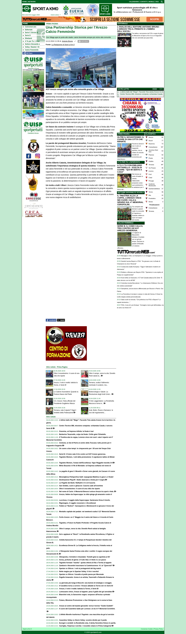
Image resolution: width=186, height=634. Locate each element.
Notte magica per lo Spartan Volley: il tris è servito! (79, 571)
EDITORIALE (123, 24)
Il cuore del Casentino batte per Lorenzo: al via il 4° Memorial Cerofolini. (87, 609)
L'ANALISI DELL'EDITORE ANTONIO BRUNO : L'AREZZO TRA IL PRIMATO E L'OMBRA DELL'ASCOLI (138, 29)
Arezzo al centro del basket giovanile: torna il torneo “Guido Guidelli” (86, 606)
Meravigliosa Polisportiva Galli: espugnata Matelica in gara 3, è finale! (86, 477)
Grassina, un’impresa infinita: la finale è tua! (76, 431)
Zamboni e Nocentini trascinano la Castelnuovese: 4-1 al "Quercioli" (85, 566)
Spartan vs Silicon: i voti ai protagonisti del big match (80, 568)
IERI (161, 89)
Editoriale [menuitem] (27, 30)
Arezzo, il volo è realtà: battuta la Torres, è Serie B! (79, 589)
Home (25, 24)
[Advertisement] (140, 68)
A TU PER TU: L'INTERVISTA (129, 162)
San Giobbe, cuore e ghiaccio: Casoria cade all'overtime (81, 486)
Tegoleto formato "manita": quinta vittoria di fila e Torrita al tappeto (85, 563)
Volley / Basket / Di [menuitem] (31, 47)
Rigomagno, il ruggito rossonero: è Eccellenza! (77, 503)
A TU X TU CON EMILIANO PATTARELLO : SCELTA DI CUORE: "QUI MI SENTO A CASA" (129, 168)
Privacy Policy (158, 629)
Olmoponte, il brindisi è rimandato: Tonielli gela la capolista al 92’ (84, 557)
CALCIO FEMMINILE (125, 223)
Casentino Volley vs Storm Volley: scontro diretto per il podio (83, 620)
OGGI (154, 89)
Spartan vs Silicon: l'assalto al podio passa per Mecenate (81, 574)
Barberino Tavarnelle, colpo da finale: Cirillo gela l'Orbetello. (82, 434)
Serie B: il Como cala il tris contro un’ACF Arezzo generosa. (82, 454)
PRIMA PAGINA (124, 134)
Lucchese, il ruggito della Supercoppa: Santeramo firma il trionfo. (84, 500)
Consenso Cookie (147, 629)
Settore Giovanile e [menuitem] (31, 44)
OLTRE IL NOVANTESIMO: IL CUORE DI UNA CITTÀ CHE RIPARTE (130, 139)
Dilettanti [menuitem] (27, 38)
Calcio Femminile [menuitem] (30, 50)
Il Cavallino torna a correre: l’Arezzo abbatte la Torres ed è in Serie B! (86, 586)
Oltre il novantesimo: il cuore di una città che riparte (79, 489)
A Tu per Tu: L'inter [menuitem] (31, 41)
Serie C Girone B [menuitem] (30, 33)
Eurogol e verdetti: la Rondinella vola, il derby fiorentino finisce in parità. (87, 623)
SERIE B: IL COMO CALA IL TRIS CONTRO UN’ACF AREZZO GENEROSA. (130, 228)
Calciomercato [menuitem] (29, 27)
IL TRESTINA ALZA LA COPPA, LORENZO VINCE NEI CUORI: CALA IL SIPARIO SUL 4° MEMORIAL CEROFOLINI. (130, 200)
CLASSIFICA (151, 134)
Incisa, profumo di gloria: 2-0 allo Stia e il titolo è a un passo (82, 560)
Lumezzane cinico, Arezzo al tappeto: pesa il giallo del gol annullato (85, 592)
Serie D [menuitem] (27, 35)
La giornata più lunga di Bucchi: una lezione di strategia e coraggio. (85, 583)
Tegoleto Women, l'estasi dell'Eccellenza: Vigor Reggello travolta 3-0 (86, 463)
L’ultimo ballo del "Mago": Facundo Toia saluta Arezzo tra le (141, 92)
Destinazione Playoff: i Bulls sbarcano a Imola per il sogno (82, 480)
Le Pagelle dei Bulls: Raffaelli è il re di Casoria (77, 483)
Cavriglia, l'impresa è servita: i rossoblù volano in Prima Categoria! (85, 626)
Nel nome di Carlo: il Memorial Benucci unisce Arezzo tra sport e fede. (86, 491)
